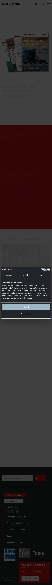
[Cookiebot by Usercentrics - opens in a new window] (41, 269)
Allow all (26, 307)
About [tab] (43, 275)
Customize (26, 314)
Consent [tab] (9, 275)
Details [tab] (26, 275)
